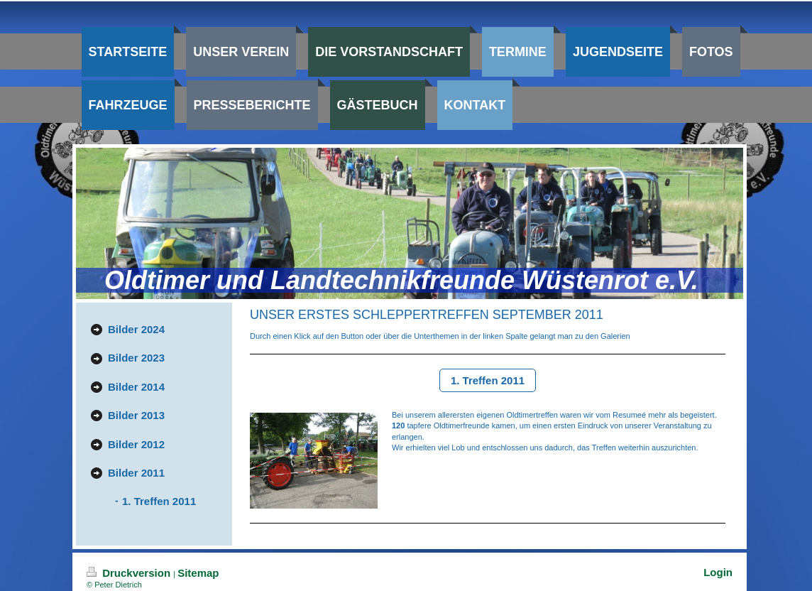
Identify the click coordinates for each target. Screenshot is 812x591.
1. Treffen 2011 (488, 380)
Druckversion (130, 573)
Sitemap (198, 573)
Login (718, 572)
